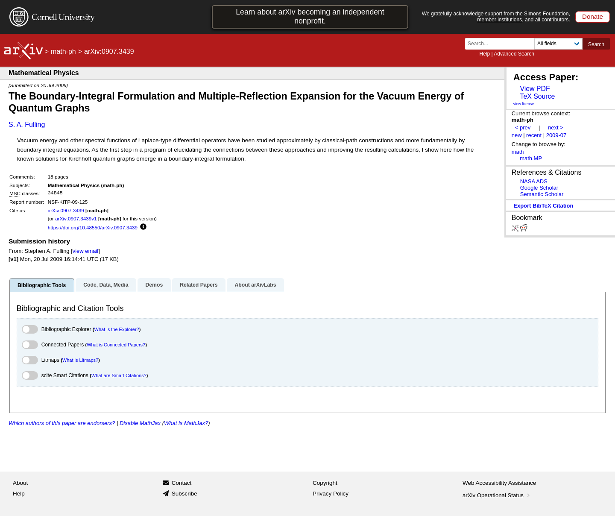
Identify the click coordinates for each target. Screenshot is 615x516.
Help (484, 54)
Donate (592, 16)
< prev (522, 127)
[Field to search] (558, 44)
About (20, 483)
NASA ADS (534, 181)
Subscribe (184, 493)
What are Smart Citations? (118, 375)
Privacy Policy (330, 493)
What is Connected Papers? (116, 344)
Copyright (325, 483)
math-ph (63, 51)
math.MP (531, 158)
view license (523, 104)
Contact (182, 483)
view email (85, 251)
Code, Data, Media (105, 285)
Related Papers (198, 285)
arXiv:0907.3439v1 (76, 218)
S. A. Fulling (27, 124)
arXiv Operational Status (497, 495)
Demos (154, 285)
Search (596, 44)
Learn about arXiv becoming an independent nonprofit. (310, 16)
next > (555, 127)
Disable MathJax (140, 423)
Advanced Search (514, 54)
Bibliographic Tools (42, 285)
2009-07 (556, 135)
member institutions (499, 20)
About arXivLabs (255, 285)
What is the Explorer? (116, 329)
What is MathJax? (186, 423)
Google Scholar (539, 188)
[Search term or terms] (502, 44)
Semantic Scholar (542, 194)
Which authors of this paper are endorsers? (62, 423)
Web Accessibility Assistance (499, 483)
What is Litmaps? (80, 360)
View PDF (535, 88)
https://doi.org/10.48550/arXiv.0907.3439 (93, 227)
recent (534, 135)
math (518, 152)
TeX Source (537, 96)
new (517, 135)
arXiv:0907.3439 (66, 210)
